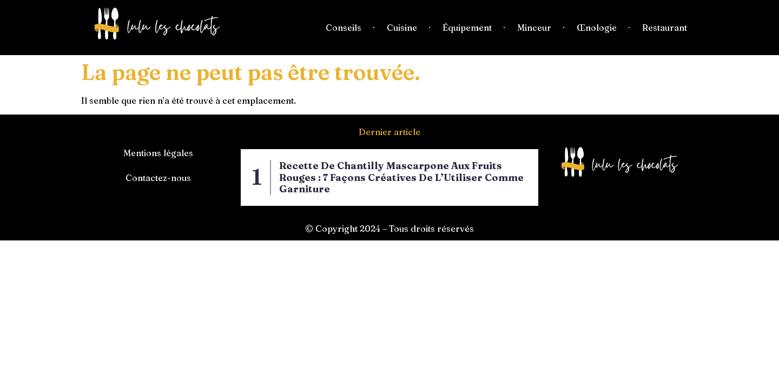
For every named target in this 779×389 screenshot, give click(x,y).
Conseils (343, 27)
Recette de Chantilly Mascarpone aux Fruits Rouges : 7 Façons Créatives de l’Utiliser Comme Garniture (401, 177)
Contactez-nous (158, 177)
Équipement (467, 27)
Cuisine (402, 27)
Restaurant (664, 27)
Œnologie (597, 27)
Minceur (534, 27)
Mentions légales (158, 152)
